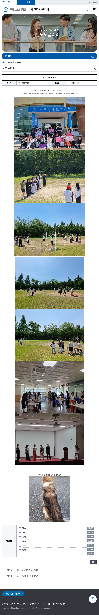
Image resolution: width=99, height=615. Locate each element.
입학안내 (26, 2)
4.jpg (24, 537)
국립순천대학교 (8, 2)
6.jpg (24, 550)
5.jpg (24, 545)
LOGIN (93, 2)
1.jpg (24, 532)
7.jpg (24, 554)
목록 (93, 562)
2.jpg (24, 528)
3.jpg (24, 541)
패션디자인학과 (40, 9)
